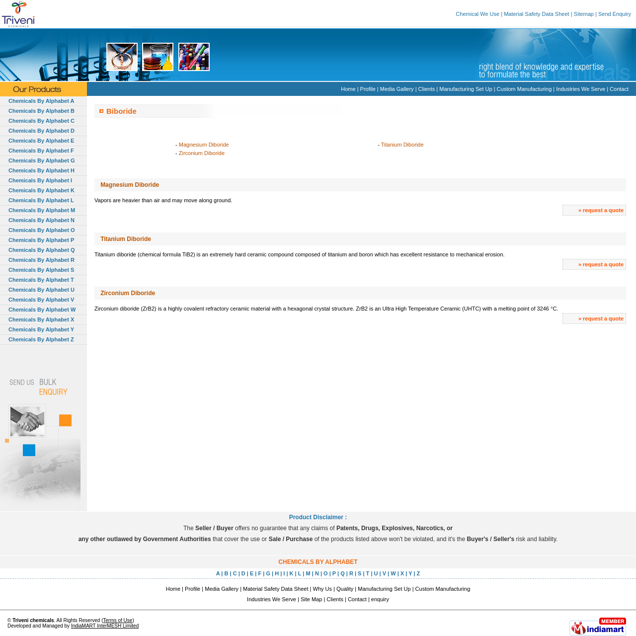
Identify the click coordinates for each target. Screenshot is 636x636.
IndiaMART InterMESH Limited (105, 626)
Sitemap (584, 14)
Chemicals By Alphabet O (41, 230)
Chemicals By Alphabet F (41, 151)
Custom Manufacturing (524, 89)
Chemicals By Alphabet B (41, 111)
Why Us (322, 589)
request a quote (603, 210)
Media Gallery (397, 89)
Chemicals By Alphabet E (41, 141)
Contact (619, 89)
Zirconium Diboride (202, 153)
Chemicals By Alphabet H (41, 170)
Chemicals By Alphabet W (42, 310)
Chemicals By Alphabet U (41, 290)
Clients (426, 89)
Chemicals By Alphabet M (41, 210)
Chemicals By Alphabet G (41, 160)
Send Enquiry (614, 14)
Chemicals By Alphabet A (41, 101)
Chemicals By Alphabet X (41, 319)
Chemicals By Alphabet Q (41, 250)
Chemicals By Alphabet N (41, 220)
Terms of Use (117, 620)
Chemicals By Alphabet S (41, 270)
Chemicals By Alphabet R (41, 260)
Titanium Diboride (402, 145)
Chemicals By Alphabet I (40, 180)
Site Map (311, 599)
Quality (344, 589)
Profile (368, 89)
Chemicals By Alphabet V (41, 300)
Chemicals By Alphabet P (41, 240)
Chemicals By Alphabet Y (41, 329)
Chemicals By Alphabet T (41, 280)
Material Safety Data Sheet (536, 14)
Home (348, 89)
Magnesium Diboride (204, 145)
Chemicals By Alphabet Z (41, 339)
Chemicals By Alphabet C (41, 121)
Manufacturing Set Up (465, 89)
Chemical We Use (477, 14)
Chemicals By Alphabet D (41, 131)
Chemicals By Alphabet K (41, 190)
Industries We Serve (580, 89)
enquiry (380, 599)
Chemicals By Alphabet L (41, 200)
